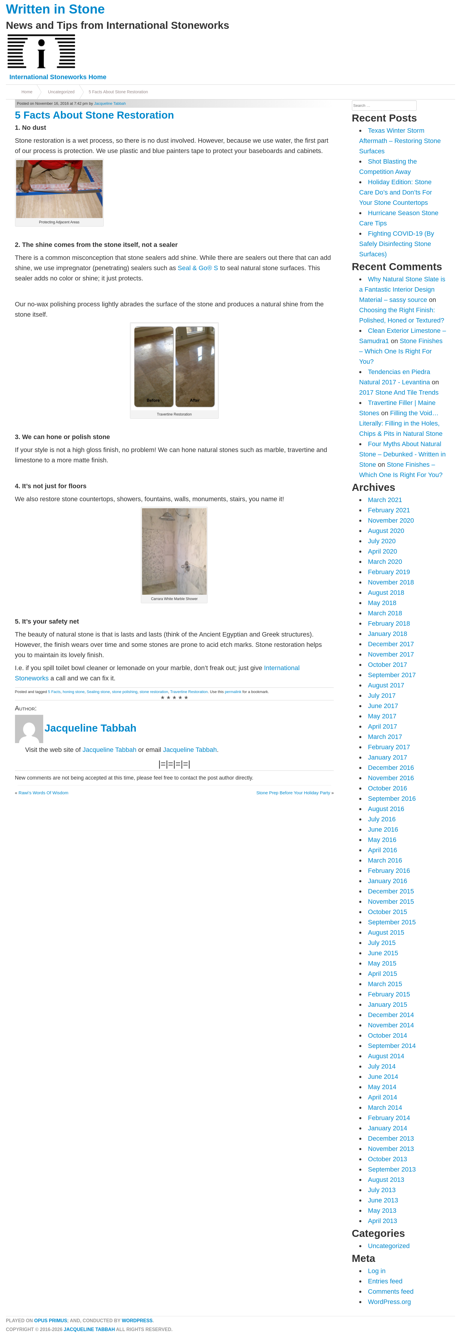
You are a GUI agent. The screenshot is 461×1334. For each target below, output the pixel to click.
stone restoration (154, 692)
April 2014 (382, 1097)
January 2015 (387, 1004)
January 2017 (387, 757)
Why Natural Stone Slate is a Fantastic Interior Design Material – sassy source (402, 289)
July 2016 (382, 819)
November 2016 (391, 778)
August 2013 (386, 1179)
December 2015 (391, 891)
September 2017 (392, 675)
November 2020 (391, 520)
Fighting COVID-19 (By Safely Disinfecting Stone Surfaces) (396, 244)
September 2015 (392, 922)
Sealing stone (98, 692)
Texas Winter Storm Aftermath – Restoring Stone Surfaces (400, 141)
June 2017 (383, 706)
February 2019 (389, 572)
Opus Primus (50, 1320)
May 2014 (382, 1087)
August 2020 (386, 530)
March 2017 (385, 736)
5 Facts (54, 692)
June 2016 (383, 829)
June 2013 (383, 1200)
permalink (233, 692)
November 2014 (391, 1025)
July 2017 (382, 695)
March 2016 (385, 860)
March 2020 (385, 561)
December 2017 (391, 644)
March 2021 (385, 500)
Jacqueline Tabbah (110, 103)
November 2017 (391, 654)
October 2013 (387, 1159)
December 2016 (391, 767)
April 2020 (382, 551)
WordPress (137, 1320)
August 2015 (386, 932)
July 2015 (382, 942)
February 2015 (389, 994)
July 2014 (382, 1066)
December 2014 (391, 1015)
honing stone (73, 692)
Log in (377, 1271)
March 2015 (385, 984)
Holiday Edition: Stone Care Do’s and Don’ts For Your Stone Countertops (395, 192)
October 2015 (387, 912)
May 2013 (382, 1210)
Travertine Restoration (189, 692)
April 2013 (382, 1221)
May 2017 (382, 716)
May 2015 (382, 963)
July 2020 (382, 541)
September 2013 (392, 1169)
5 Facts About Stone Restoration (118, 91)
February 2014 (389, 1118)
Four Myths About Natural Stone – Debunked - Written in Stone (402, 454)
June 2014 (383, 1076)
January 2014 (387, 1128)
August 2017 (386, 685)
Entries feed (385, 1281)
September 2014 (392, 1045)
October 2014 (387, 1035)
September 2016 (392, 798)
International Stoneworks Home (57, 77)
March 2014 (385, 1107)
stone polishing (125, 692)
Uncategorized (61, 91)
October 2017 (387, 664)
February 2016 (389, 870)
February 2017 (389, 747)
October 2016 (387, 788)
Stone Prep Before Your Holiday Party (293, 792)
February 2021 (389, 510)
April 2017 (382, 726)
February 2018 (389, 623)
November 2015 (391, 901)
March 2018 (385, 613)
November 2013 (391, 1148)
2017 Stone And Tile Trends (399, 392)
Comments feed (391, 1291)
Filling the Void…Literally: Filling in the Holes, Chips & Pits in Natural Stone (401, 423)
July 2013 (382, 1190)
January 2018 (387, 633)
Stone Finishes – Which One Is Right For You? (401, 351)
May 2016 (382, 839)
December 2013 (391, 1138)
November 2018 (391, 582)
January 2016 (387, 881)
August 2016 (386, 809)
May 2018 (382, 603)
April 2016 (382, 850)
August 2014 (386, 1056)
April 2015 (382, 973)
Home (26, 91)
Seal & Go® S (198, 268)
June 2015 (383, 953)
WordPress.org (389, 1301)
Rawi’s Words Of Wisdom (43, 792)
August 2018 (386, 592)
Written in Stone (55, 9)
